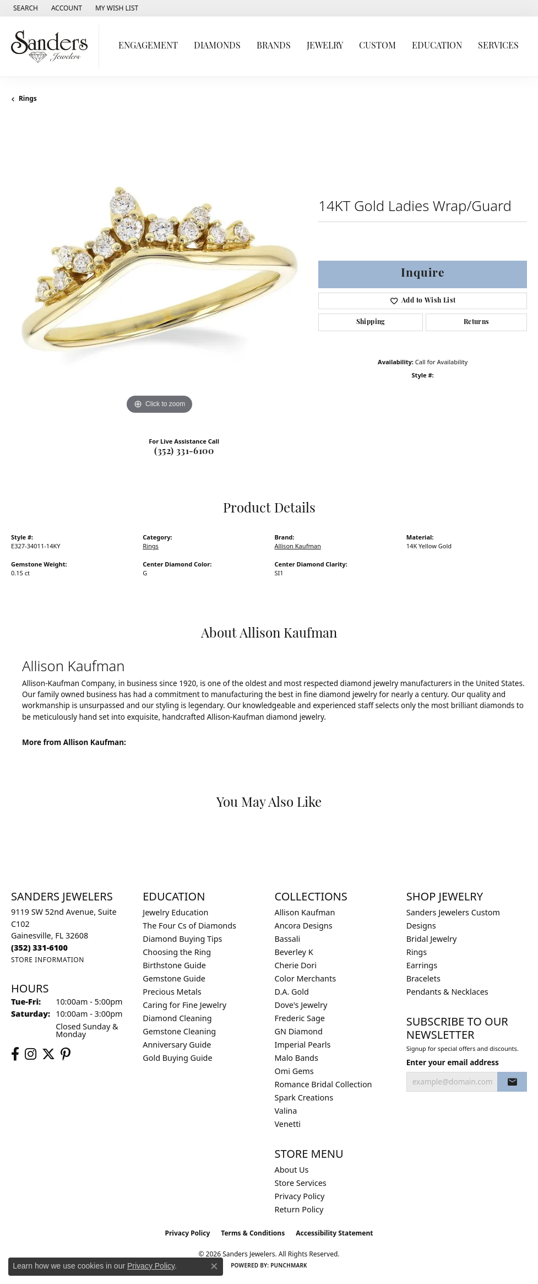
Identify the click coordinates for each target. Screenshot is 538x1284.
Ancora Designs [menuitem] (304, 925)
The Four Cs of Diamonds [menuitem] (189, 925)
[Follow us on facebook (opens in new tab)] (15, 1054)
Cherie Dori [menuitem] (296, 965)
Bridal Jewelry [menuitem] (431, 939)
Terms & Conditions (253, 1233)
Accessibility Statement (334, 1233)
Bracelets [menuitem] (423, 978)
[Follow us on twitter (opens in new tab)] (48, 1054)
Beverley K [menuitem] (294, 952)
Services (498, 46)
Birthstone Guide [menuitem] (174, 965)
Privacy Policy (300, 1196)
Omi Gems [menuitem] (294, 1071)
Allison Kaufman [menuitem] (305, 912)
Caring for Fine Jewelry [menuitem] (184, 1005)
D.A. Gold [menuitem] (292, 991)
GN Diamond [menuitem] (299, 1031)
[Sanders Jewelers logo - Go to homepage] (52, 46)
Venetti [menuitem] (288, 1124)
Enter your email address (452, 1062)
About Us (292, 1169)
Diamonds (217, 46)
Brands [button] (274, 46)
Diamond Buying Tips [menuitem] (182, 939)
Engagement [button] (148, 46)
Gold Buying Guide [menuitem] (177, 1058)
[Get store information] (47, 959)
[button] (24, 8)
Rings (28, 98)
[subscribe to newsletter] (512, 1082)
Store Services (301, 1183)
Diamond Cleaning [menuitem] (177, 1018)
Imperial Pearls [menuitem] (303, 1044)
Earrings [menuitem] (421, 965)
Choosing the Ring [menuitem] (177, 952)
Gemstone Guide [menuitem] (174, 978)
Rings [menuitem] (416, 952)
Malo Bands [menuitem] (296, 1058)
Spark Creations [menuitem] (304, 1097)
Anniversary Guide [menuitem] (177, 1044)
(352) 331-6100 (184, 451)
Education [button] (437, 46)
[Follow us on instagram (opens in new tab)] (30, 1054)
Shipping (370, 322)
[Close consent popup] (214, 1266)
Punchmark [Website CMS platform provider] (288, 1265)
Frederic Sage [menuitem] (300, 1018)
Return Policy (299, 1209)
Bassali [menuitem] (288, 939)
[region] (159, 269)
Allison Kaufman (298, 546)
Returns (477, 322)
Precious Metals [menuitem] (172, 991)
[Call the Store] (39, 947)
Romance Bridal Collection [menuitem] (323, 1084)
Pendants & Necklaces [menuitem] (447, 991)
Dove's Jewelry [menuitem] (301, 1005)
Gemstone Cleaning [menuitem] (179, 1031)
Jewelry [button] (325, 46)
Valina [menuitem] (286, 1110)
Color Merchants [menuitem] (305, 978)
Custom (377, 46)
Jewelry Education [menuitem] (175, 912)
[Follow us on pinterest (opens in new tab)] (65, 1054)
